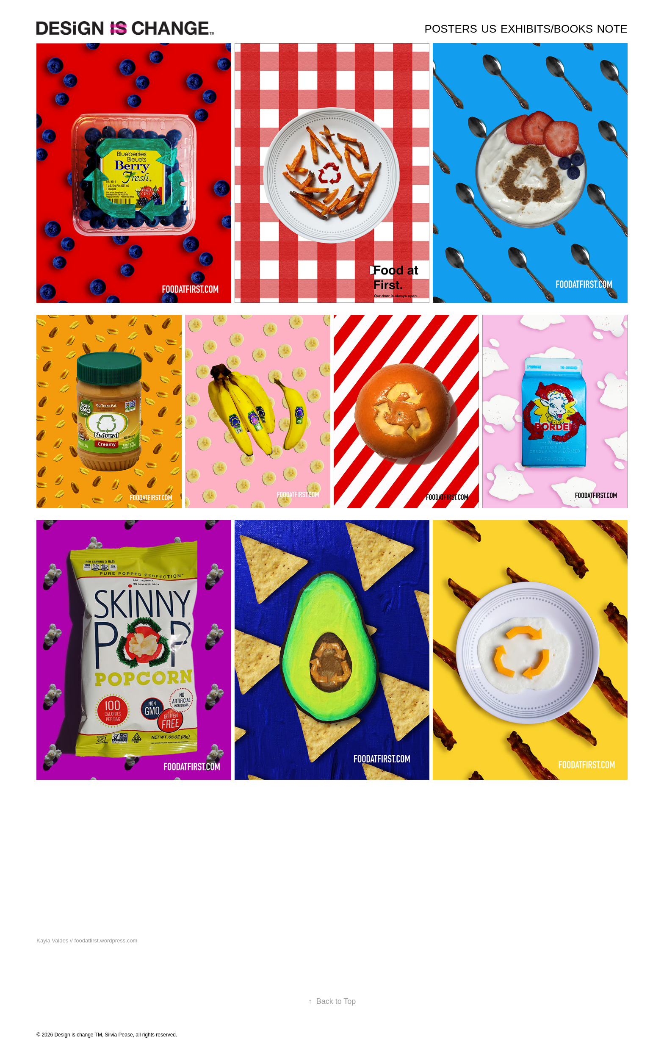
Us (488, 28)
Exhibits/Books (547, 28)
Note (612, 28)
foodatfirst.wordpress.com (106, 940)
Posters (451, 28)
